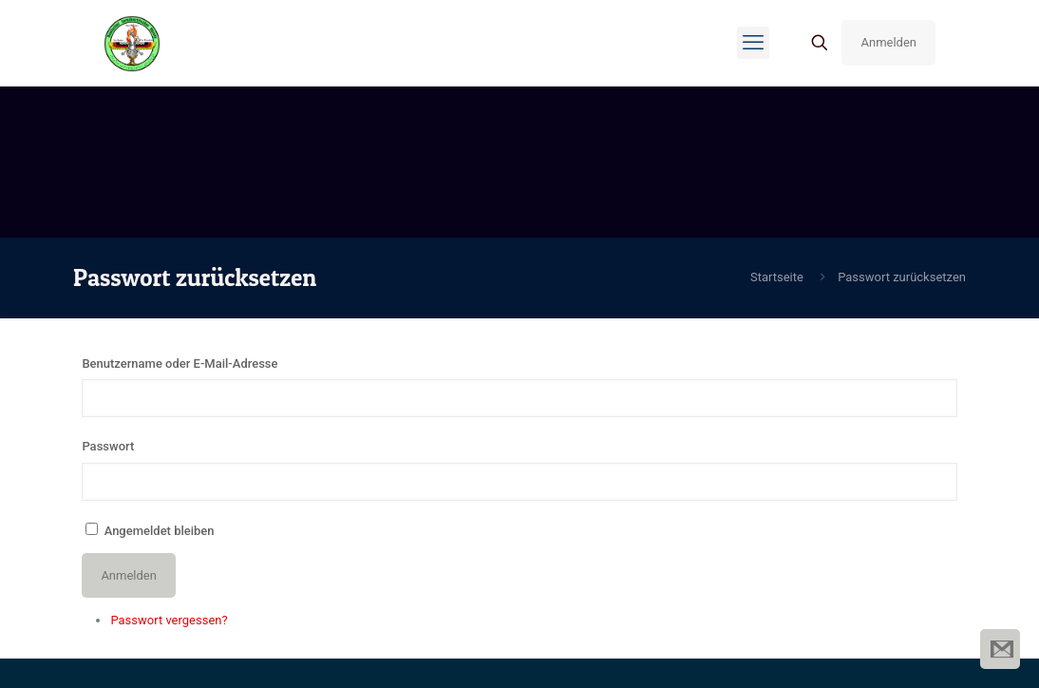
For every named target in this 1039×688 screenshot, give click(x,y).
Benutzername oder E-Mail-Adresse (179, 363)
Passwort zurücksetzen (902, 277)
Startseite (776, 277)
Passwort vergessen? (168, 620)
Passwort (108, 446)
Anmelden (888, 42)
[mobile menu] (753, 43)
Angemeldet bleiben (159, 531)
